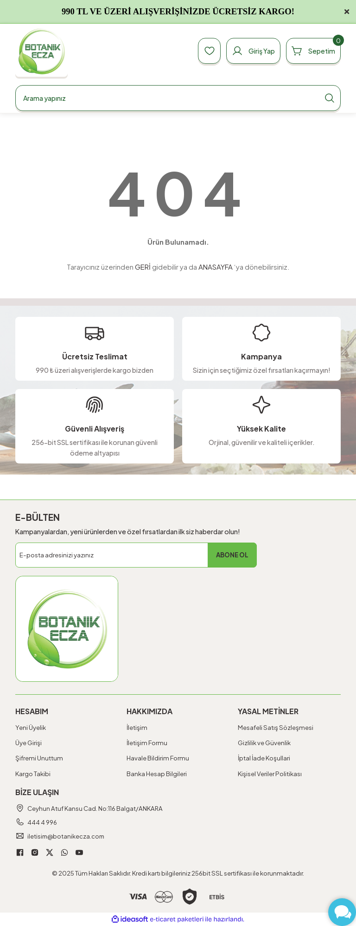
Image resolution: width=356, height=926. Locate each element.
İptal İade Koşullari (264, 758)
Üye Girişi (28, 743)
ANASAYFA (215, 266)
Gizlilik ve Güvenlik (264, 743)
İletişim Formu (147, 743)
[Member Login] (252, 51)
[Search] (178, 98)
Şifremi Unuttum (39, 758)
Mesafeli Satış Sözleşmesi (275, 727)
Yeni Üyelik (30, 727)
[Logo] (41, 51)
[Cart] (313, 51)
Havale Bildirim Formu (158, 758)
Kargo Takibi (33, 774)
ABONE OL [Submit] (232, 555)
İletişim (137, 727)
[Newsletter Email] (136, 555)
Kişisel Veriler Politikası (270, 774)
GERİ (143, 266)
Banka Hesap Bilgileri (157, 774)
